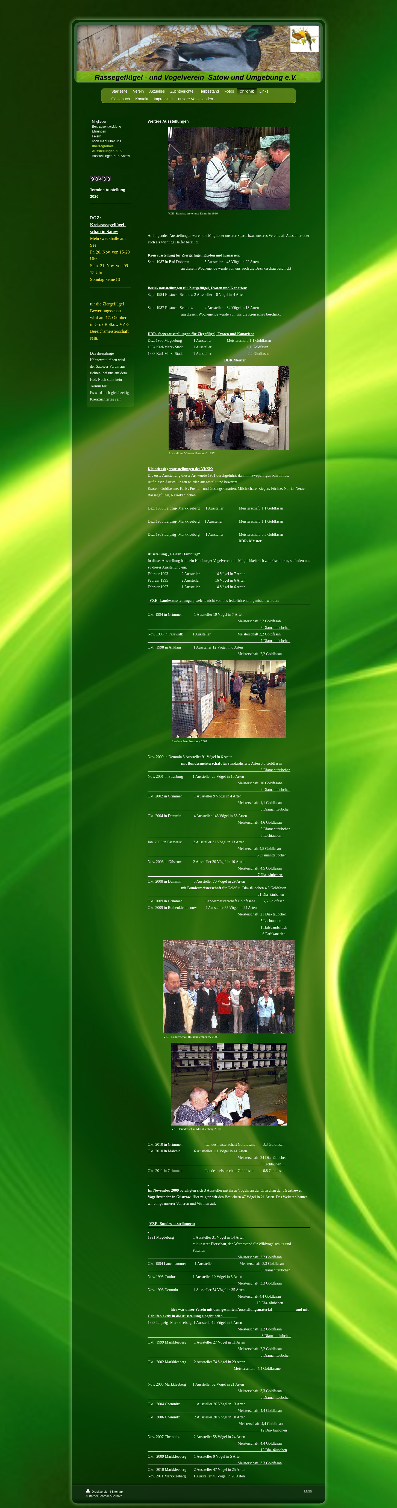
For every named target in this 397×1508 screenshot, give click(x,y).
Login (308, 1490)
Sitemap (117, 1491)
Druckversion (98, 1491)
